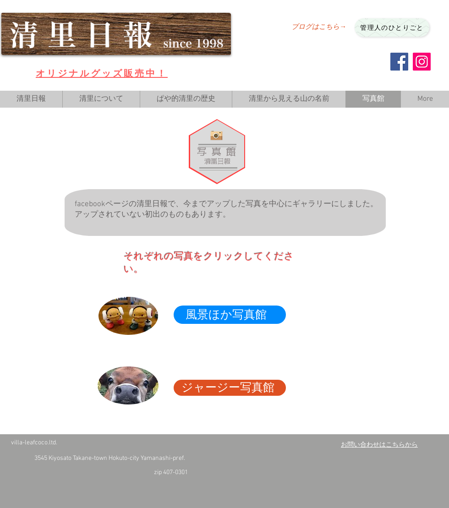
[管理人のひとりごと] (392, 27)
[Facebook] (399, 62)
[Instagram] (422, 62)
